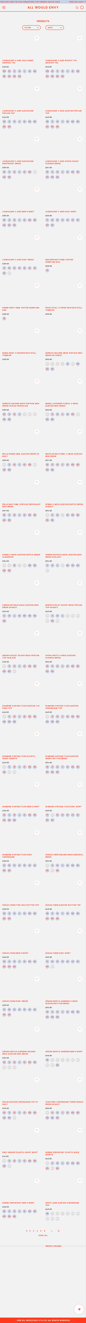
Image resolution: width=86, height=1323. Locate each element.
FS (47, 270)
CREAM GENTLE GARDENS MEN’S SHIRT (64, 1051)
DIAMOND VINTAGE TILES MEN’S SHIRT (20, 807)
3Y (57, 220)
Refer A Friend (53, 1246)
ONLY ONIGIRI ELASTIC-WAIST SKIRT (20, 1152)
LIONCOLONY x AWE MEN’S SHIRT (18, 212)
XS (9, 71)
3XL (4, 76)
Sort (55, 28)
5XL (14, 76)
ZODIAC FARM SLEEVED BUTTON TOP (63, 905)
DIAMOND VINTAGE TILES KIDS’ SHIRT (63, 807)
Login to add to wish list (37, 38)
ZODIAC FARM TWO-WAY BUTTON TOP (20, 905)
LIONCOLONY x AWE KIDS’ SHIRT (60, 212)
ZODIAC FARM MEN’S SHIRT (15, 953)
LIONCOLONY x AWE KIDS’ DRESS (18, 260)
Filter (31, 28)
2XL (34, 71)
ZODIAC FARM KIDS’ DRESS (15, 1001)
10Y (47, 225)
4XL (9, 76)
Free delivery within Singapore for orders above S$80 (30, 2)
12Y (52, 225)
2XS (4, 71)
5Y (68, 220)
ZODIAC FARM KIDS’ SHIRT (58, 953)
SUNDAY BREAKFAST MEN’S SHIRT (18, 1203)
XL (30, 71)
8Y (78, 220)
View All (43, 1235)
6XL (19, 76)
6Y (73, 220)
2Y (52, 220)
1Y (47, 220)
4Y (62, 220)
